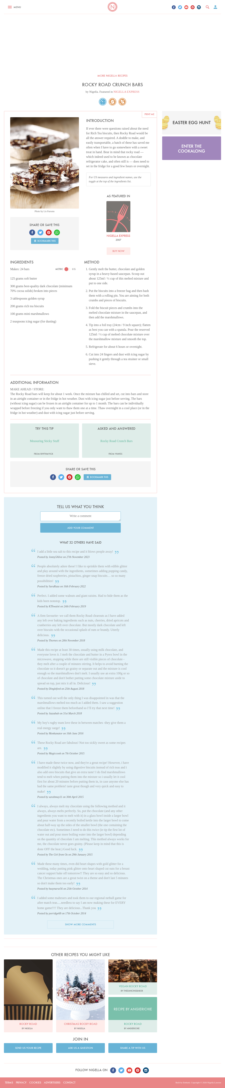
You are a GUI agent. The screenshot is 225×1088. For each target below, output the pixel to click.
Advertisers (52, 1082)
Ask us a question (80, 1048)
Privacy (21, 1082)
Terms (9, 1082)
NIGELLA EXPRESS (126, 91)
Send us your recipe (28, 1048)
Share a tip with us (132, 1048)
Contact (69, 1082)
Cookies (35, 1082)
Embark (186, 1082)
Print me (149, 114)
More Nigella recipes (112, 75)
